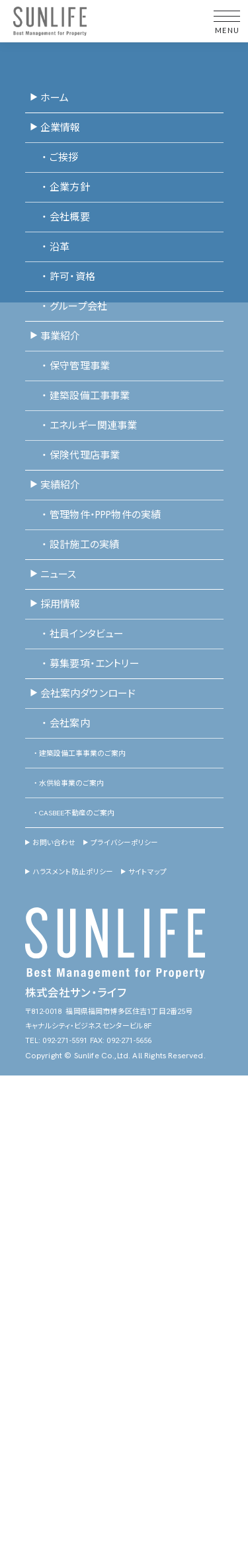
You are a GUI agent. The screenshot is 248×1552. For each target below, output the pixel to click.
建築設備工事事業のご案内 (75, 754)
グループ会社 (68, 307)
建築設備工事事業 (80, 396)
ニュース (53, 575)
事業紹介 (55, 337)
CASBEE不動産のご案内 (69, 813)
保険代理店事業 (75, 456)
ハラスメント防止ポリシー (69, 872)
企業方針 (60, 188)
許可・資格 (62, 277)
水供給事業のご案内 (64, 784)
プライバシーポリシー (120, 843)
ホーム (49, 99)
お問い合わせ (50, 843)
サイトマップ (144, 872)
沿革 (49, 247)
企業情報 (55, 128)
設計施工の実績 (74, 545)
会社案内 (60, 724)
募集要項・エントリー (85, 664)
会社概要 (60, 218)
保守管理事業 (70, 367)
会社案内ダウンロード (83, 694)
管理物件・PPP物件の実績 (95, 516)
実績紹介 (55, 486)
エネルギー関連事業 (84, 426)
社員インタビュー (77, 635)
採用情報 (55, 605)
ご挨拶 (54, 158)
